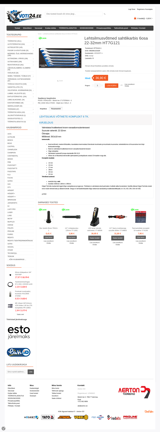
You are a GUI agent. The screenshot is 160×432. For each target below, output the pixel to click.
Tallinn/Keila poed (121, 28)
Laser (10, 212)
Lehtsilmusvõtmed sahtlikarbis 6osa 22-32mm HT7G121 (60, 34)
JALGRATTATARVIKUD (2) (17, 115)
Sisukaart (33, 396)
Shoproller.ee (149, 411)
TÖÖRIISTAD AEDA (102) (16, 112)
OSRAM (10, 225)
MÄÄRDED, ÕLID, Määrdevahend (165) (20, 54)
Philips (10, 228)
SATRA (10, 244)
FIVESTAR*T (12, 165)
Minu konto (55, 388)
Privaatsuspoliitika (104, 28)
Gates (10, 181)
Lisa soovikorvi (130, 84)
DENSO (10, 159)
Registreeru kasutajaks (145, 9)
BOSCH (10, 140)
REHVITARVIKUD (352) (16, 65)
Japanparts (12, 203)
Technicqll (12, 253)
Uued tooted (34, 393)
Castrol (11, 146)
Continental (13, 156)
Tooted (17, 28)
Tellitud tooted (56, 393)
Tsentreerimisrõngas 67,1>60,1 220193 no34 (23, 283)
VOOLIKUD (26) (13, 73)
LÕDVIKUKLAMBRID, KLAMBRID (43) (19, 69)
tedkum (11, 256)
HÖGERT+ (11, 193)
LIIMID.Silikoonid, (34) (16, 100)
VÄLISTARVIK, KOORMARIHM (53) (20, 90)
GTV (9, 187)
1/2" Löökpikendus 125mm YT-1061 (71, 229)
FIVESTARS (12, 171)
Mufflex (11, 222)
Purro (10, 234)
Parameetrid (56, 109)
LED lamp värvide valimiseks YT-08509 (94, 229)
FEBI (9, 162)
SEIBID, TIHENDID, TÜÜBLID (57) (19, 76)
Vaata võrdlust (56, 398)
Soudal (11, 247)
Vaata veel (20, 314)
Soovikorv (55, 396)
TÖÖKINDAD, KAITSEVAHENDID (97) (19, 80)
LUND (10, 215)
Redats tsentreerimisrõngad (20, 241)
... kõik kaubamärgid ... (17, 259)
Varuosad (38, 28)
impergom (12, 200)
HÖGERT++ (12, 197)
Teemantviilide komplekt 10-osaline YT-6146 (140, 229)
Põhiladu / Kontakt (138, 28)
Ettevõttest (27, 28)
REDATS (11, 237)
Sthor (10, 250)
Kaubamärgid (34, 388)
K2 (8, 206)
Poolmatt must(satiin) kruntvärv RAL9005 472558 (22, 293)
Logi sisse (131, 9)
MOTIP (10, 219)
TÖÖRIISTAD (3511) (14, 41)
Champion (12, 153)
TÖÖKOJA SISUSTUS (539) (17, 84)
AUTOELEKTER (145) (15, 47)
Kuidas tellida (50, 28)
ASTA (9, 134)
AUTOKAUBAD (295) (15, 62)
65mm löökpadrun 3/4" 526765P (23, 273)
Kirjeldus (43, 109)
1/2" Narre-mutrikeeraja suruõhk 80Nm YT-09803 (118, 229)
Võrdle (127, 86)
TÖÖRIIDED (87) (13, 109)
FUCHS (10, 178)
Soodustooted (34, 391)
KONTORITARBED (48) (15, 103)
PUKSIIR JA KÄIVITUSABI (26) (18, 50)
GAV (9, 184)
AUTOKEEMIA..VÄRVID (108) (18, 58)
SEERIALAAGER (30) (15, 106)
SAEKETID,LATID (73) (15, 87)
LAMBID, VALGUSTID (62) (16, 93)
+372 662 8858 (83, 401)
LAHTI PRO (11, 209)
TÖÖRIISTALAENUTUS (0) (17, 122)
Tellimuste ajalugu (58, 391)
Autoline (11, 137)
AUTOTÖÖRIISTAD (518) (16, 44)
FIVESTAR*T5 (12, 168)
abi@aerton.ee (83, 406)
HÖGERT (11, 190)
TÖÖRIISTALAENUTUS (68, 28)
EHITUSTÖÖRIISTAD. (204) (17, 96)
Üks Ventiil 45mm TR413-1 (48, 229)
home (39, 34)
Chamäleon (12, 149)
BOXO (10, 143)
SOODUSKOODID (86, 28)
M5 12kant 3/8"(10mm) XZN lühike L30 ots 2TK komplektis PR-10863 (23, 305)
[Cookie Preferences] (3, 428)
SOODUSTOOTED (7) (15, 118)
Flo (9, 175)
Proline (11, 231)
